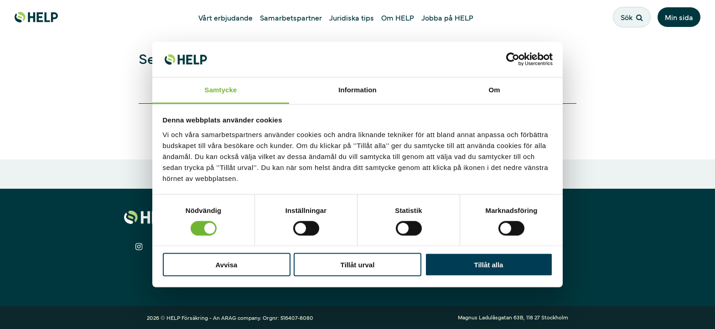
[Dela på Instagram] (139, 246)
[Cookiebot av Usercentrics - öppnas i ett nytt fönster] (513, 59)
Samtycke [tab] (221, 89)
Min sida (679, 17)
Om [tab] (494, 89)
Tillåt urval (358, 265)
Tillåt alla (488, 265)
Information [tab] (357, 89)
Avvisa (227, 265)
